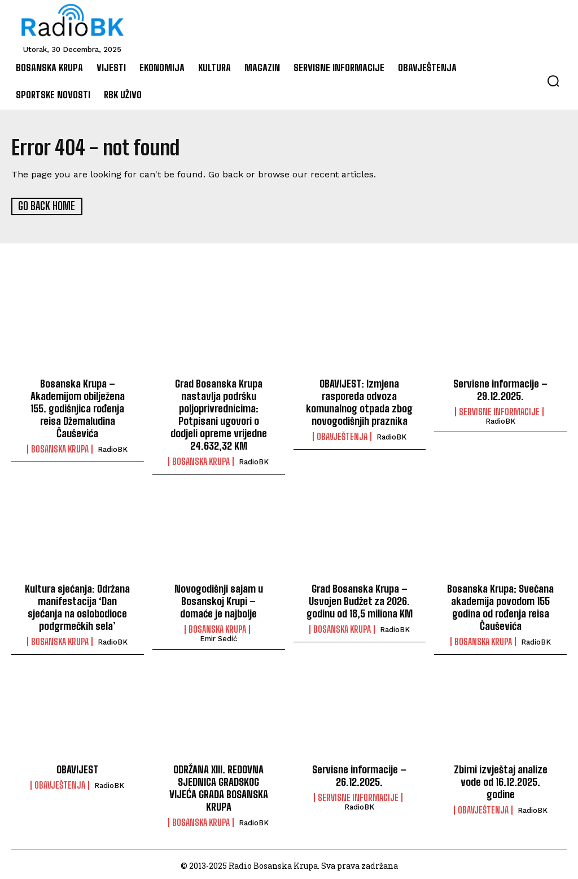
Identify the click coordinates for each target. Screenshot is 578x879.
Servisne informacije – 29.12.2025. (500, 389)
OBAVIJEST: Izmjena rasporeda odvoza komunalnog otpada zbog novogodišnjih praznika (359, 401)
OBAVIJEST (77, 767)
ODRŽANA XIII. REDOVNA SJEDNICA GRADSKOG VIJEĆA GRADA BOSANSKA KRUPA (218, 785)
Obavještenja (342, 435)
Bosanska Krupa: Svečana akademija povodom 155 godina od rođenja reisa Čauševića (500, 605)
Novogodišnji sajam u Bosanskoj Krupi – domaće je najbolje (218, 599)
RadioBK (113, 447)
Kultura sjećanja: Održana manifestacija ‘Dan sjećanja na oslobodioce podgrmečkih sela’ (77, 605)
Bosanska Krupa (60, 447)
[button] (553, 80)
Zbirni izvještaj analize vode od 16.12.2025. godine (500, 779)
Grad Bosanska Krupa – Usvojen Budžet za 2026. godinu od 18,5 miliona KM (359, 599)
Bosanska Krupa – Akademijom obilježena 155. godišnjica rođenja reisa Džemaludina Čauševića (77, 407)
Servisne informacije (499, 411)
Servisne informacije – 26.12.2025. (359, 773)
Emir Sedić (218, 637)
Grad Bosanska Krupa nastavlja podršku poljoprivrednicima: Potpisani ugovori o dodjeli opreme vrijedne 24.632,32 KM (218, 413)
